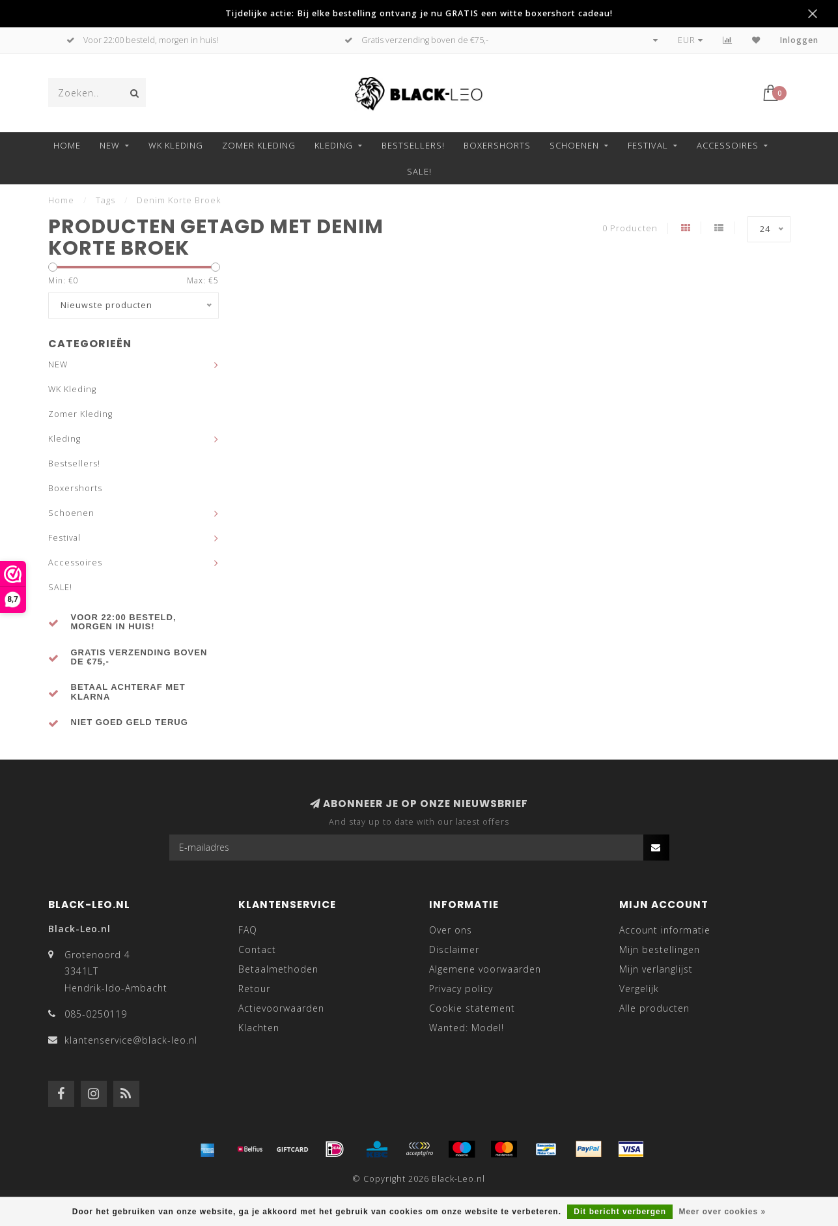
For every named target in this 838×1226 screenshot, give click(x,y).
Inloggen (799, 40)
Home (67, 145)
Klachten (258, 1027)
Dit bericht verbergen (620, 1211)
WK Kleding (175, 145)
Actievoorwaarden (281, 1008)
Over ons (450, 930)
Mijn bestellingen (659, 949)
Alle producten (654, 1008)
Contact (257, 949)
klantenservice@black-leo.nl (130, 1040)
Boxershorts (497, 145)
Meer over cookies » (722, 1211)
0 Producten (630, 228)
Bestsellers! (413, 145)
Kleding (333, 145)
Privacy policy (461, 988)
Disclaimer (454, 949)
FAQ (247, 930)
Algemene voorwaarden (485, 969)
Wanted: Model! (466, 1027)
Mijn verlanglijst (656, 969)
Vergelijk (639, 988)
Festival (648, 145)
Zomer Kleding (259, 145)
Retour (254, 988)
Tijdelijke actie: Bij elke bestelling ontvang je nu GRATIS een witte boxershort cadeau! (419, 13)
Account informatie (664, 930)
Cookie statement (472, 1008)
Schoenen (574, 145)
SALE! (419, 171)
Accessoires (728, 145)
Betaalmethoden (278, 969)
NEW (110, 145)
